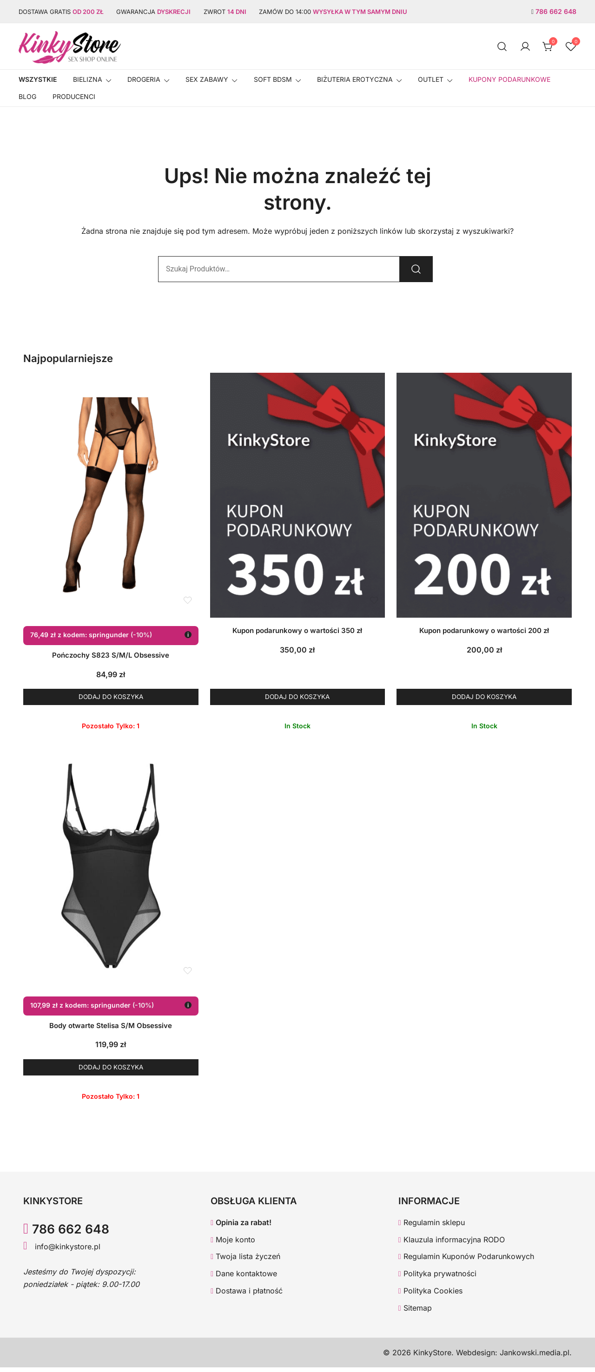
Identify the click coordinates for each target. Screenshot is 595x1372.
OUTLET (430, 79)
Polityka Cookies (430, 1295)
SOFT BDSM (273, 79)
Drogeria (143, 79)
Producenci (74, 96)
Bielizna (87, 79)
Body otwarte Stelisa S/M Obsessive (110, 1027)
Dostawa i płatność (247, 1295)
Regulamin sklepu (431, 1227)
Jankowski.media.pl (534, 1357)
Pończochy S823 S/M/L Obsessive (110, 655)
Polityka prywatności (437, 1278)
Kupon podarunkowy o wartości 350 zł (297, 630)
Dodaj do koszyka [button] (111, 698)
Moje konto (233, 1244)
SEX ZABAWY (206, 79)
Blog (27, 96)
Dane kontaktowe (244, 1278)
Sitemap (415, 1312)
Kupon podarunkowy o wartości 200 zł (484, 630)
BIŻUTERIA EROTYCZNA (355, 79)
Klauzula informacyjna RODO (451, 1244)
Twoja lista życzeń (245, 1261)
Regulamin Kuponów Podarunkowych (466, 1261)
